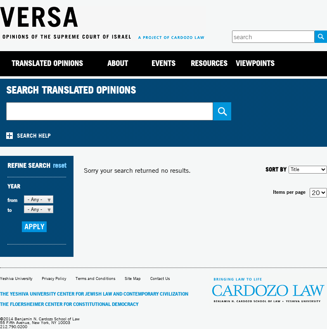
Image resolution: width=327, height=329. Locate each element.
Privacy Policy (54, 278)
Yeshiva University (16, 278)
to (9, 210)
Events (163, 63)
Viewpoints (255, 63)
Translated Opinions (47, 63)
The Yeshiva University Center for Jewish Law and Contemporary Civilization (94, 294)
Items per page (289, 192)
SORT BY (276, 169)
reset (59, 165)
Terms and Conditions (95, 278)
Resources (209, 63)
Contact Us (160, 278)
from (12, 200)
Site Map (133, 278)
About (117, 63)
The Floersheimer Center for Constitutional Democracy (69, 304)
